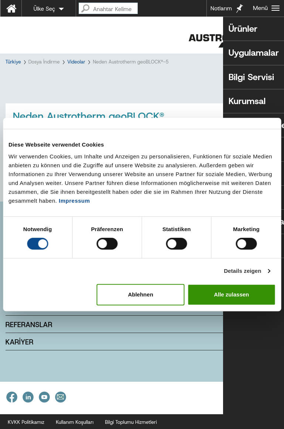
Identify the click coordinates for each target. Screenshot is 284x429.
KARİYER (20, 354)
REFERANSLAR (29, 337)
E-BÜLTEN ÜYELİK (34, 319)
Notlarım (221, 8)
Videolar (76, 62)
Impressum (74, 201)
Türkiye (13, 62)
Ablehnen (140, 294)
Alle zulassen (231, 294)
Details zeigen (242, 271)
